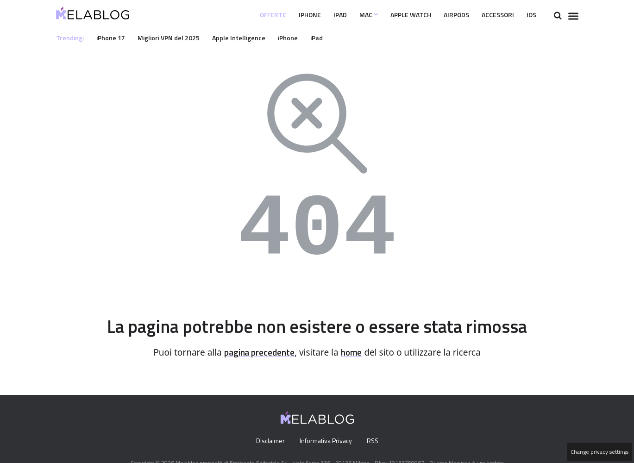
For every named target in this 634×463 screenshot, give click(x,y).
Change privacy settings (598, 452)
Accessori (492, 15)
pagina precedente (258, 352)
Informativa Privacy (325, 441)
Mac (348, 15)
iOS (530, 15)
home (354, 352)
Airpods (446, 15)
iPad (317, 15)
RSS (374, 441)
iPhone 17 (113, 37)
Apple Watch (394, 15)
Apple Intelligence (248, 37)
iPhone (284, 15)
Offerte (244, 15)
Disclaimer (268, 441)
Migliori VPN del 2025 (174, 37)
